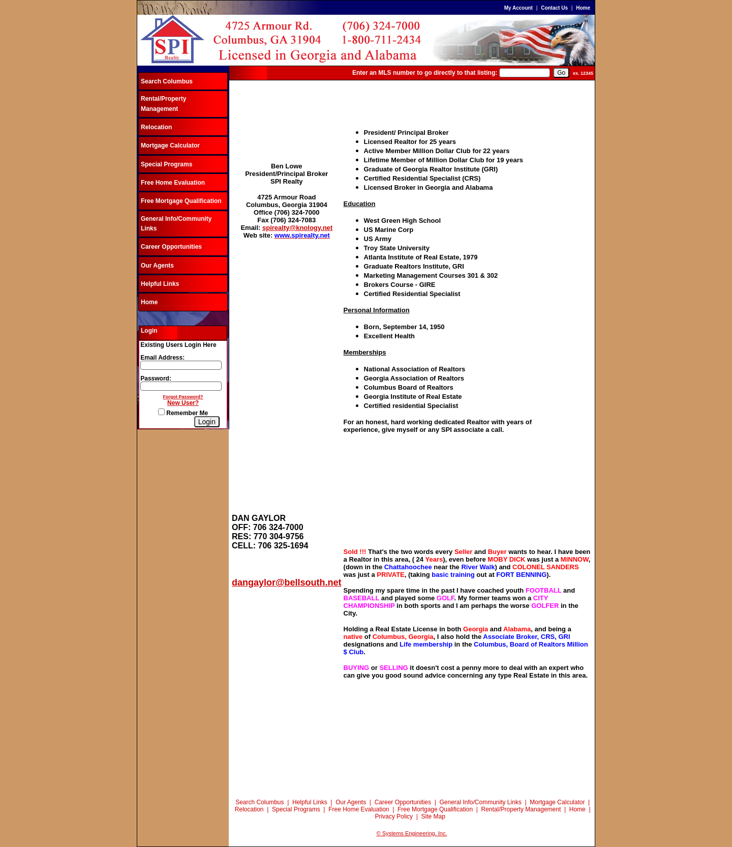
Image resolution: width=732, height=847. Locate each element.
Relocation (156, 127)
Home (583, 8)
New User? (183, 402)
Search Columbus (167, 81)
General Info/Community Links (480, 802)
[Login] (207, 421)
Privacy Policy (394, 816)
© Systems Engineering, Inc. (412, 833)
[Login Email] (181, 365)
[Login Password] (181, 386)
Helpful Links (160, 283)
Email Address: (162, 357)
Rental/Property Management (521, 809)
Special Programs (166, 164)
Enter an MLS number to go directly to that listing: (424, 72)
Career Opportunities (171, 246)
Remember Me (183, 413)
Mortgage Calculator (170, 145)
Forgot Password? (183, 396)
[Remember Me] (161, 411)
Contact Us (554, 8)
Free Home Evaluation (173, 182)
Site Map (433, 816)
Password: (155, 378)
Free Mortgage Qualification (181, 201)
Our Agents (157, 265)
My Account (518, 8)
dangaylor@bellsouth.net (287, 582)
